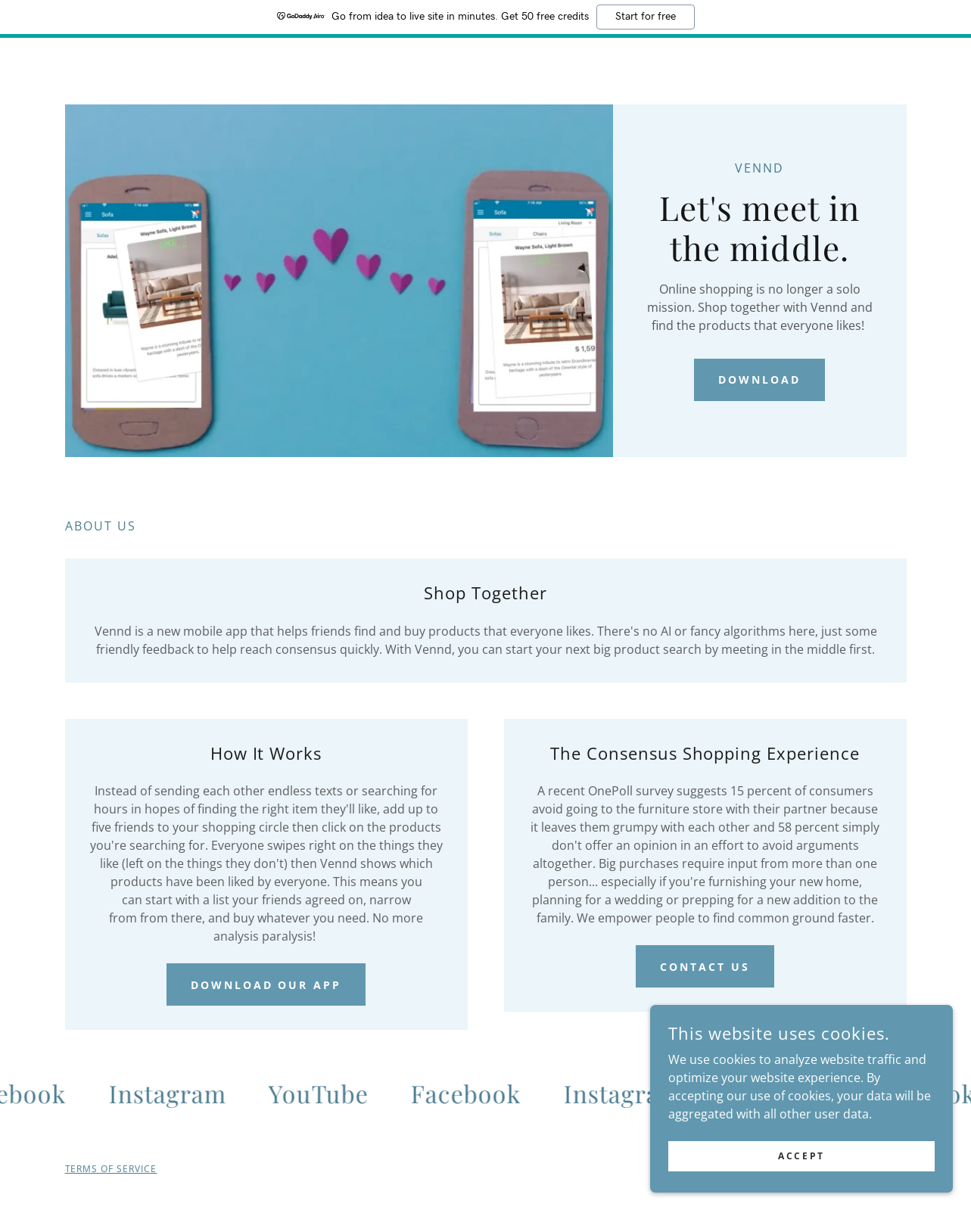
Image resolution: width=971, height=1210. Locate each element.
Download (759, 379)
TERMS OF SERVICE (111, 1168)
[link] (174, 1093)
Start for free (645, 16)
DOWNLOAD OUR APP (266, 985)
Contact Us (705, 967)
